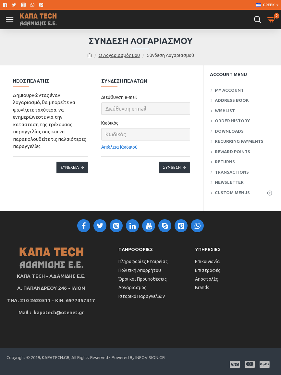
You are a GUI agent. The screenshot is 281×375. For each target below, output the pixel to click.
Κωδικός (109, 123)
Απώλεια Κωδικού (119, 147)
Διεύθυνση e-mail (119, 97)
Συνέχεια (69, 167)
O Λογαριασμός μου (119, 55)
